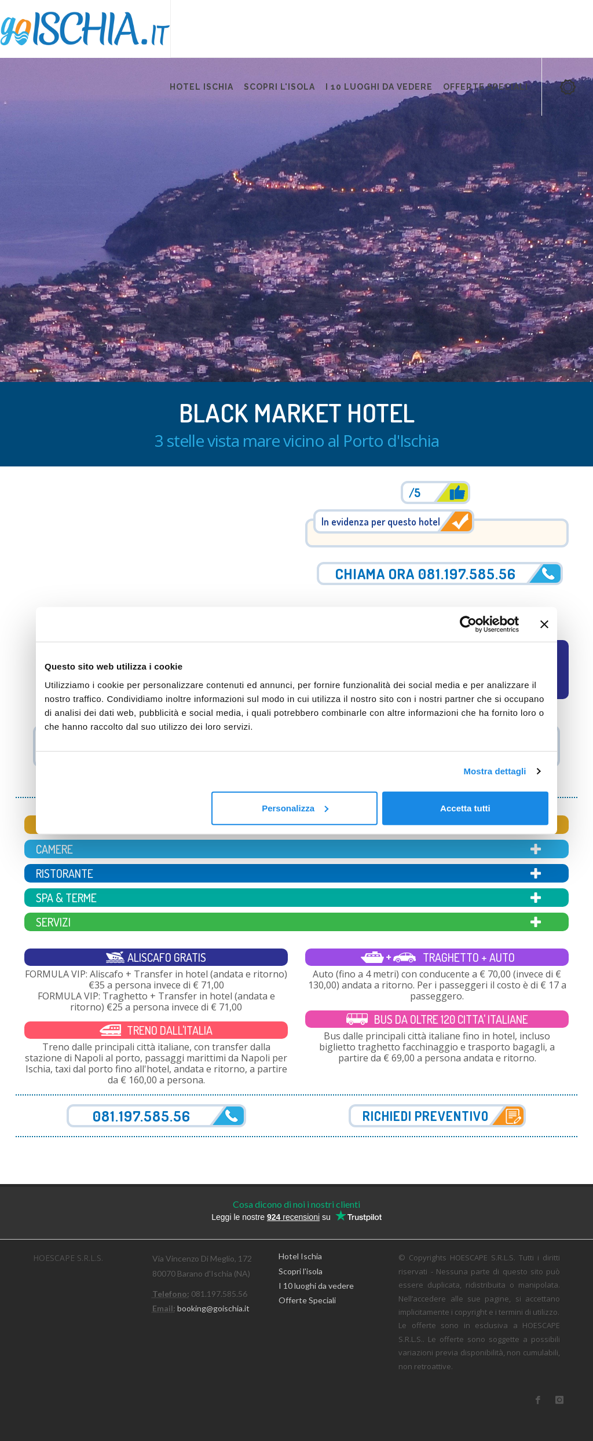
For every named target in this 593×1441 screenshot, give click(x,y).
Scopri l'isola (301, 1271)
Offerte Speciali (307, 1300)
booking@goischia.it (213, 1308)
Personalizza (295, 808)
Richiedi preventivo (426, 1116)
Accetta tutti (465, 808)
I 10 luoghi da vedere (316, 1286)
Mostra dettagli (494, 771)
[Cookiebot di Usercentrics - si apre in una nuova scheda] (468, 624)
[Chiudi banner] (544, 624)
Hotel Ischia (300, 1256)
